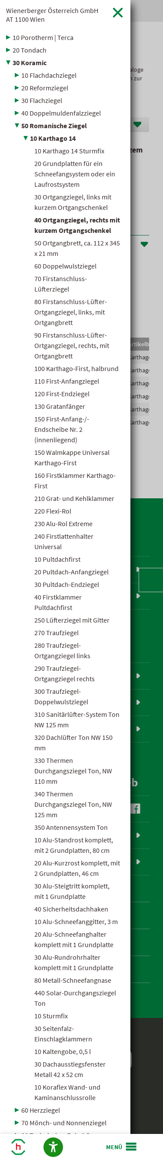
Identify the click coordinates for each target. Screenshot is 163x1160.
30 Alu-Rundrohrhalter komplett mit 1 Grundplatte (73, 962)
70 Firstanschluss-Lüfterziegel (60, 283)
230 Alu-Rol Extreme (63, 523)
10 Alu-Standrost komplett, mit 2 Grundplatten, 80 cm (73, 845)
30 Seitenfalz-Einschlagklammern (63, 1033)
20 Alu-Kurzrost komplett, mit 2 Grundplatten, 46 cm (77, 868)
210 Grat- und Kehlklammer (74, 498)
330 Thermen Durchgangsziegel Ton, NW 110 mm (73, 770)
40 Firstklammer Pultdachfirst (58, 602)
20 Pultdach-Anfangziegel (71, 571)
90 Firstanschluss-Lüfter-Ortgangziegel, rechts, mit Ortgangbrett (71, 345)
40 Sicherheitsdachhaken (71, 909)
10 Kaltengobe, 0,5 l (62, 1051)
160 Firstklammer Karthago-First (75, 480)
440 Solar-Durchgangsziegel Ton (75, 998)
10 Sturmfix (51, 1015)
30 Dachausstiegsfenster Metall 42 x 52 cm (70, 1069)
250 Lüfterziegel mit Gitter (72, 620)
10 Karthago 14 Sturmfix (69, 150)
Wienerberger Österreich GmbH (52, 14)
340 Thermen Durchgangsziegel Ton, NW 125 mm (73, 804)
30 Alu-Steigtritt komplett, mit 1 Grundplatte (72, 891)
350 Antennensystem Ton (71, 827)
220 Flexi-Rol (52, 511)
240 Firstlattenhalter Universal (63, 541)
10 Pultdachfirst (57, 559)
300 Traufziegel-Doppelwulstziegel (61, 696)
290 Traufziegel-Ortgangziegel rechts (64, 673)
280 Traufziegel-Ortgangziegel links (62, 650)
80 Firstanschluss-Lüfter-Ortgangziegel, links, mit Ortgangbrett (70, 312)
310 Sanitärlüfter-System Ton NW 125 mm (77, 719)
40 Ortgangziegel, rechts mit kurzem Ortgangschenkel (77, 225)
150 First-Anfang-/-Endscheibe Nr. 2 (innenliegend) (61, 429)
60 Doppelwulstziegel (65, 266)
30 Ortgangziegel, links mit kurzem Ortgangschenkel (72, 202)
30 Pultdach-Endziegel (66, 584)
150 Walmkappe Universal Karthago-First (72, 457)
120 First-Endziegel (62, 393)
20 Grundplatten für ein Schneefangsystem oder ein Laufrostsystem (74, 174)
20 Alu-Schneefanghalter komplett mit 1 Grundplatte (73, 939)
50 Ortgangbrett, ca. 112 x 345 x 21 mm (77, 248)
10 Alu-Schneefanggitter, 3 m (76, 921)
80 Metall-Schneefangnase (72, 980)
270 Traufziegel (56, 632)
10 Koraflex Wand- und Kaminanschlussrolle (67, 1092)
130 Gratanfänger (59, 406)
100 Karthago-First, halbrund (76, 368)
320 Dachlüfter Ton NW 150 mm (73, 742)
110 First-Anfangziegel (66, 381)
